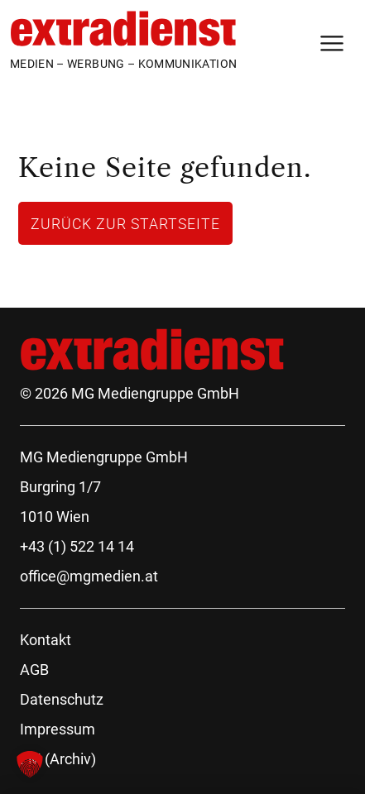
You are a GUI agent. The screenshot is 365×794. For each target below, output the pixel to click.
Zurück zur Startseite (125, 223)
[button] (30, 764)
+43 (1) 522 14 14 (77, 546)
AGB (34, 669)
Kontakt (45, 639)
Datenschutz (61, 699)
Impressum (57, 729)
